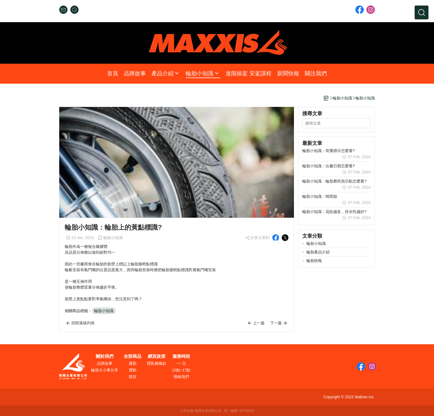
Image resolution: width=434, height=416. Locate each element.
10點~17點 (181, 370)
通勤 (132, 363)
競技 (132, 377)
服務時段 (181, 356)
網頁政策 (157, 356)
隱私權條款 (156, 363)
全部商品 (132, 356)
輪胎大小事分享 (104, 370)
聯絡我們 (181, 377)
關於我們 (104, 356)
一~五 (181, 363)
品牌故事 (104, 363)
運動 (132, 370)
